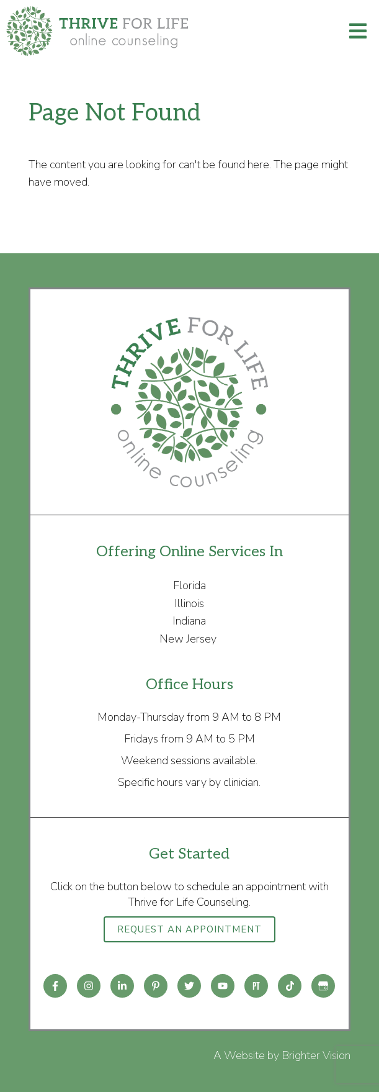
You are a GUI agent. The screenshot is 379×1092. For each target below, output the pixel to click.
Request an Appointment (189, 929)
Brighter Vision (316, 1055)
